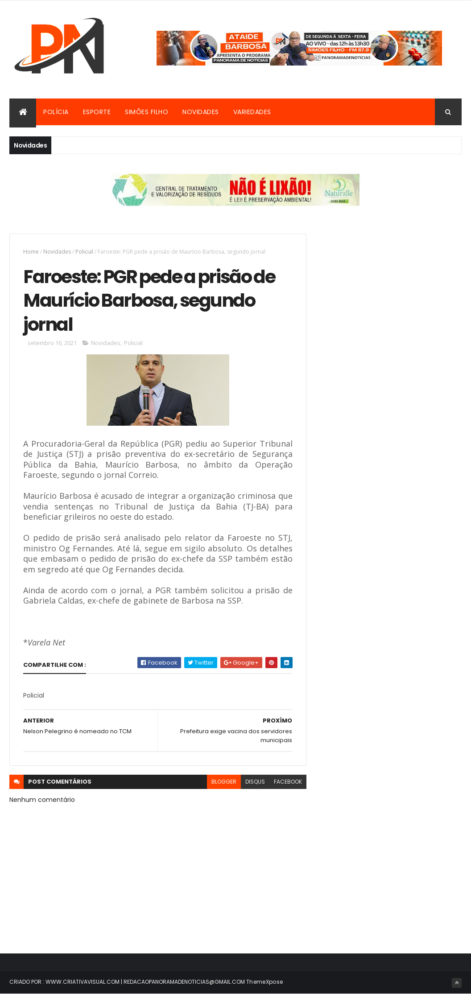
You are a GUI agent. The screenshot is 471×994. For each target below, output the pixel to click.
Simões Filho (146, 111)
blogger (223, 781)
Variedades (252, 111)
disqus (255, 781)
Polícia (56, 111)
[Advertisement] (392, 289)
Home (31, 251)
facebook (288, 781)
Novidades (200, 111)
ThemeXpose (264, 982)
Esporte (97, 111)
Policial (84, 251)
